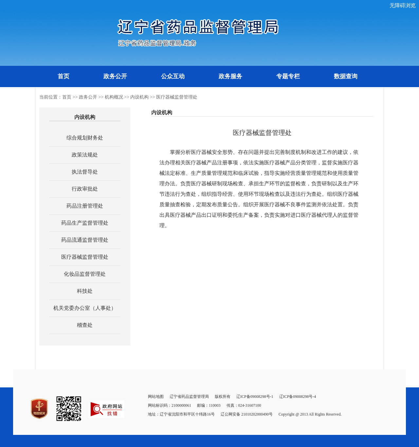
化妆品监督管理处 (85, 274)
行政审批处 (85, 189)
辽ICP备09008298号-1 (254, 396)
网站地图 (156, 396)
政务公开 (115, 76)
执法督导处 (85, 172)
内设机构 (139, 97)
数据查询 (345, 76)
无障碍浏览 (403, 5)
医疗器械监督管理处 (176, 97)
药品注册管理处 (84, 206)
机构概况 (114, 97)
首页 (63, 76)
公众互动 (173, 76)
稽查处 (85, 325)
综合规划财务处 (84, 137)
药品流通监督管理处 (84, 240)
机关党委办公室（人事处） (84, 308)
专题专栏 (288, 76)
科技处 (85, 291)
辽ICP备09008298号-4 (297, 396)
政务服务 (230, 76)
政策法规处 (85, 155)
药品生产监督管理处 (84, 223)
